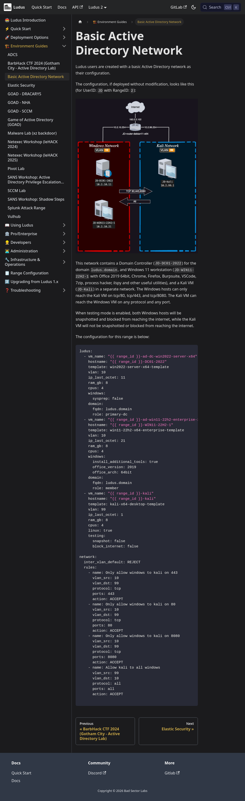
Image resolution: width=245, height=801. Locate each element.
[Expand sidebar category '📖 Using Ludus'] (64, 225)
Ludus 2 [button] (96, 7)
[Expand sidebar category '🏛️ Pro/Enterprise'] (64, 234)
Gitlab (172, 773)
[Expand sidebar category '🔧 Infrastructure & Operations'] (64, 262)
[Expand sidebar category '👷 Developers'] (64, 242)
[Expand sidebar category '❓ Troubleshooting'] (64, 290)
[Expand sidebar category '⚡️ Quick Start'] (64, 29)
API (77, 7)
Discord (97, 773)
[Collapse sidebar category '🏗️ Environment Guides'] (64, 46)
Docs (62, 7)
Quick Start (42, 7)
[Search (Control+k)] (220, 7)
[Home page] (80, 22)
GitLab (179, 7)
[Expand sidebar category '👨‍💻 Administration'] (64, 251)
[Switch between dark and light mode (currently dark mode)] (193, 7)
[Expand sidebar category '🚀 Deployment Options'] (64, 37)
